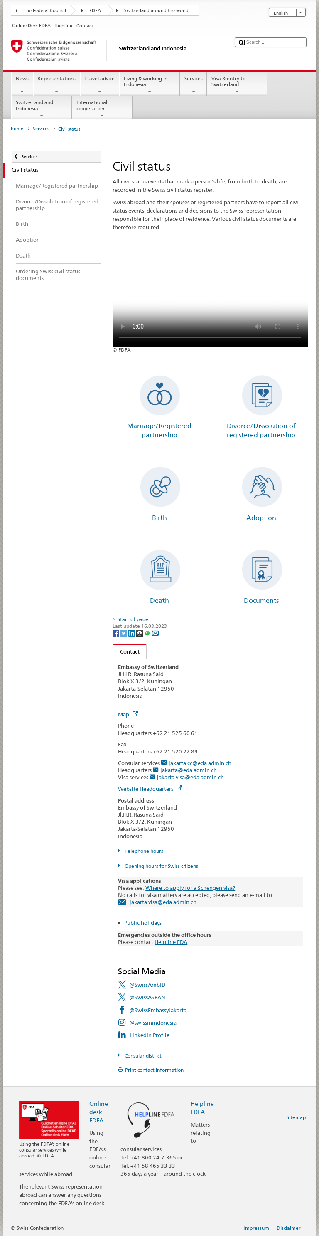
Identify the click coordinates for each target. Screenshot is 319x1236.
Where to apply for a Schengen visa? (190, 887)
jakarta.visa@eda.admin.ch (190, 777)
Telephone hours (143, 851)
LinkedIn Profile (149, 1035)
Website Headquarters (150, 788)
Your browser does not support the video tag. (210, 298)
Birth (159, 518)
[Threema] (140, 632)
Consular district (142, 1056)
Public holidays (143, 922)
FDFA (95, 10)
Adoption (261, 518)
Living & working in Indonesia (149, 85)
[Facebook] (116, 632)
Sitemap (296, 1117)
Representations (57, 85)
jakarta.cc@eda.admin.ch (200, 763)
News (22, 85)
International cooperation (102, 109)
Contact (126, 651)
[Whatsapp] (148, 632)
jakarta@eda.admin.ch (188, 770)
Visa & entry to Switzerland (237, 85)
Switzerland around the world (156, 10)
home (17, 128)
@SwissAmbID (147, 984)
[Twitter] (124, 632)
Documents (261, 600)
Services (193, 85)
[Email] (155, 632)
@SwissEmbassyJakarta (157, 1010)
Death (159, 600)
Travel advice (100, 85)
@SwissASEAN (147, 997)
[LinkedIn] (132, 632)
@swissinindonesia (153, 1022)
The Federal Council (45, 10)
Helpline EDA (171, 942)
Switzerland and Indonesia (41, 109)
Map (128, 714)
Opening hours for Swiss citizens (160, 866)
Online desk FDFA (98, 1112)
